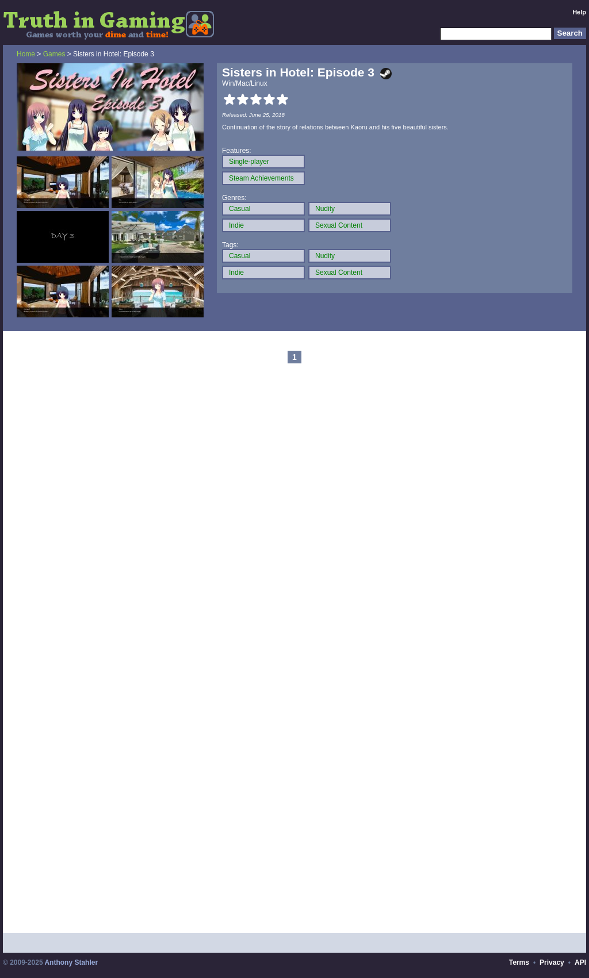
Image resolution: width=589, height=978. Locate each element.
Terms (519, 962)
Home (26, 54)
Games (54, 54)
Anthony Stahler (71, 962)
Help (579, 12)
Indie (236, 225)
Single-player (249, 162)
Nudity (325, 209)
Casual (239, 209)
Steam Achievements (261, 178)
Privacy (552, 962)
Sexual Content (338, 225)
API (580, 962)
